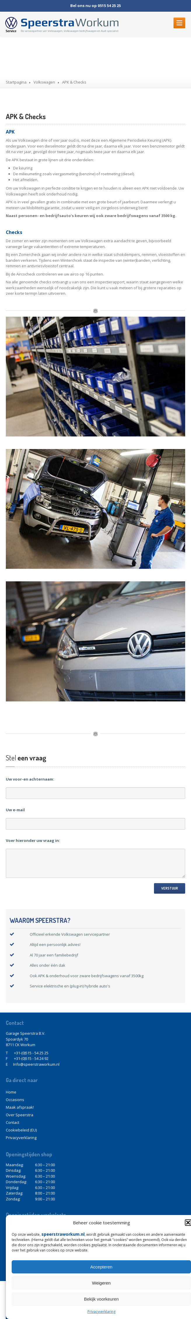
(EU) (21, 1130)
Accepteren (101, 1266)
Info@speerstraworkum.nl (36, 1064)
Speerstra (19, 1114)
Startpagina (16, 82)
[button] (188, 1223)
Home (11, 1092)
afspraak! (20, 1107)
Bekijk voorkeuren (101, 1299)
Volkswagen (44, 82)
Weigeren (101, 1282)
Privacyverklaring (101, 1311)
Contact (12, 1122)
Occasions (15, 1099)
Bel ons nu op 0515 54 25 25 (95, 5)
